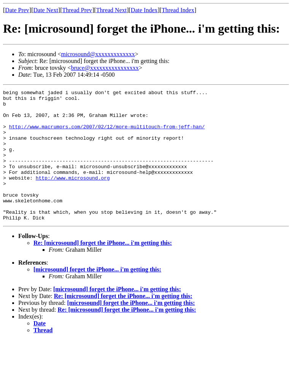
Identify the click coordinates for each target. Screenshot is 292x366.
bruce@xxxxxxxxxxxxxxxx (105, 68)
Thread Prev (77, 10)
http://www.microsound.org (73, 195)
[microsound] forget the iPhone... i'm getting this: (97, 295)
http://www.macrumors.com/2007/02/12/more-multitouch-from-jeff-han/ (107, 134)
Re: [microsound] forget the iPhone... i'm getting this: (102, 269)
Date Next (45, 10)
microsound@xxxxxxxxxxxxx (98, 54)
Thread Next (111, 10)
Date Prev (17, 10)
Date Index (144, 10)
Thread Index (178, 10)
